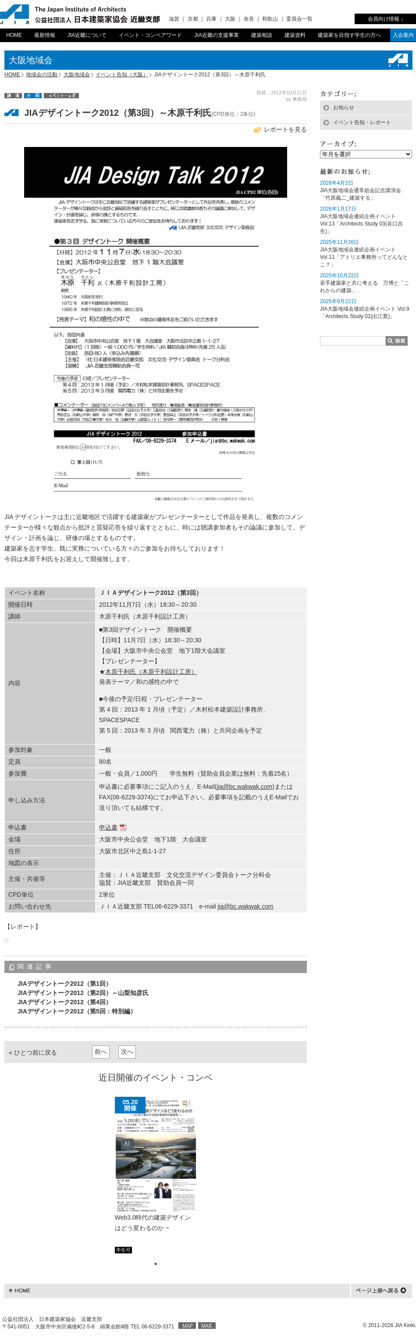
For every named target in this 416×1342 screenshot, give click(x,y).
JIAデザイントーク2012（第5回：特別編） (77, 1011)
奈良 (249, 19)
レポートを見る (285, 129)
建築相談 (261, 35)
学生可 (123, 1250)
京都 (193, 19)
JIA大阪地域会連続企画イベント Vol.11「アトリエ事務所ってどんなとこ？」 (364, 257)
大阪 (230, 19)
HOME (14, 35)
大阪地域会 (77, 75)
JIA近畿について (87, 35)
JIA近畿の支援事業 (216, 35)
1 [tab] (155, 1264)
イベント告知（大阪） (122, 75)
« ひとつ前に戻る (33, 1052)
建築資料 (295, 35)
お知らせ (343, 107)
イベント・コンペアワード (150, 35)
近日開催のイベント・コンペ (156, 1077)
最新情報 (44, 35)
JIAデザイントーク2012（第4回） (65, 1002)
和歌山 (270, 19)
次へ (127, 1051)
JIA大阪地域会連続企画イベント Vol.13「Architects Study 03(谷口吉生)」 (361, 223)
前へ (101, 1051)
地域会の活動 (41, 75)
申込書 (108, 827)
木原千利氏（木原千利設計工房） (151, 671)
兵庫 (211, 19)
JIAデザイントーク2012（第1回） (65, 983)
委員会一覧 (299, 19)
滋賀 (174, 19)
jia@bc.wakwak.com (244, 786)
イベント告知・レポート (362, 122)
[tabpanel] (156, 1175)
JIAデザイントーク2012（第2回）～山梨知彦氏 (83, 992)
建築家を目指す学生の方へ (349, 35)
